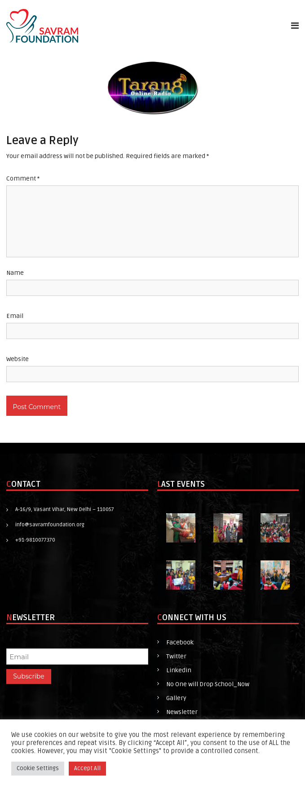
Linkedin (178, 670)
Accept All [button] (87, 768)
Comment (23, 178)
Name (15, 273)
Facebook (180, 642)
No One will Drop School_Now (207, 684)
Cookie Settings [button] (38, 768)
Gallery (176, 698)
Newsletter (182, 712)
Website (17, 359)
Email (14, 316)
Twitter (176, 656)
